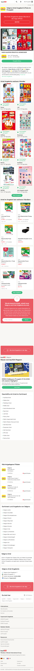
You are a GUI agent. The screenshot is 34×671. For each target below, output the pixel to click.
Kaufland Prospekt (5, 621)
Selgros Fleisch (6, 518)
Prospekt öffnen (17, 61)
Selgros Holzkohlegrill (8, 537)
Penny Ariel (5, 416)
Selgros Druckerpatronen (9, 515)
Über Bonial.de (4, 609)
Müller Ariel (5, 435)
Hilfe (2, 661)
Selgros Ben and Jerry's (9, 534)
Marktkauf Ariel (6, 403)
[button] (17, 45)
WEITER (17, 22)
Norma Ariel (6, 438)
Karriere (2, 613)
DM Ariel (5, 432)
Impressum (19, 661)
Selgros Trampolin (7, 548)
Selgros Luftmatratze (8, 539)
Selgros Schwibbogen (8, 545)
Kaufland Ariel (6, 397)
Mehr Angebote (17, 292)
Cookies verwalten (21, 665)
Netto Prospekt (4, 631)
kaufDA (3, 598)
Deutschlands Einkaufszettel (7, 639)
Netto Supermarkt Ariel (9, 419)
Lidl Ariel (5, 414)
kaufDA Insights (4, 642)
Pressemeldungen (5, 646)
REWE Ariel (5, 405)
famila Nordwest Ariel (8, 408)
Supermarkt (15, 598)
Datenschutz (24, 315)
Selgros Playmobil (7, 521)
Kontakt (19, 663)
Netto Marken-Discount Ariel (10, 422)
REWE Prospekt (4, 623)
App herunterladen (5, 644)
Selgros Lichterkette (8, 531)
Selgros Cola (6, 529)
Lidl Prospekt (4, 633)
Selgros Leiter (6, 510)
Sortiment (28, 598)
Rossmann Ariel (7, 427)
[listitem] (9, 96)
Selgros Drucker (7, 526)
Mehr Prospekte (17, 195)
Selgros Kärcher (7, 523)
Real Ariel (5, 411)
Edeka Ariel (5, 400)
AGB (2, 665)
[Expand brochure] (17, 39)
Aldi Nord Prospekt (5, 629)
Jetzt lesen (17, 387)
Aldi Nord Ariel (6, 424)
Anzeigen (30, 5)
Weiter (26, 319)
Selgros (22, 598)
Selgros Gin (5, 542)
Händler (9, 598)
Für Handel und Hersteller (7, 611)
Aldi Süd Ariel (6, 430)
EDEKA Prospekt (4, 619)
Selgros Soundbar (7, 512)
